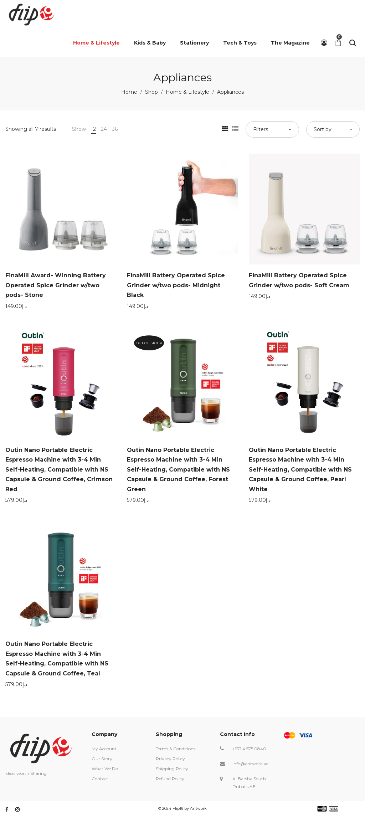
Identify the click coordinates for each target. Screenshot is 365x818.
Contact (100, 778)
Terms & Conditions (175, 748)
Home (129, 92)
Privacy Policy (170, 758)
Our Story (102, 758)
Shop (151, 92)
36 (115, 129)
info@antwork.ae (250, 763)
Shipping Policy (172, 768)
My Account (104, 748)
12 (93, 129)
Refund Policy (170, 778)
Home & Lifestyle (187, 92)
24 (104, 129)
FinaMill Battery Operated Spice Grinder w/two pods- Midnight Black (176, 285)
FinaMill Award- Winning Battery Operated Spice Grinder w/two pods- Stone (55, 285)
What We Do (105, 768)
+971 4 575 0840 (249, 748)
